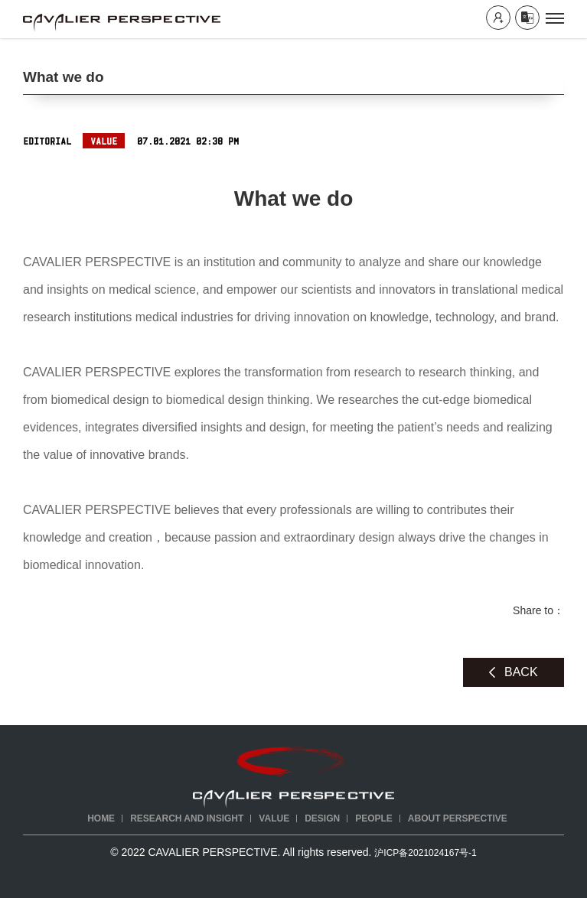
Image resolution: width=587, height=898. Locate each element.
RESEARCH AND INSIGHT (186, 818)
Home (101, 818)
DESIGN (322, 818)
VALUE (274, 818)
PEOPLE (374, 818)
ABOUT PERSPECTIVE (457, 818)
